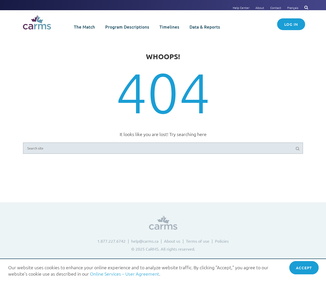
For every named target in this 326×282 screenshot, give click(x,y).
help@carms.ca (144, 240)
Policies (222, 240)
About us (172, 240)
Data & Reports (204, 27)
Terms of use (197, 240)
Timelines (169, 27)
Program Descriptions (127, 27)
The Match (84, 27)
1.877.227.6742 (111, 240)
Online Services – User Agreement (124, 274)
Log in (291, 24)
